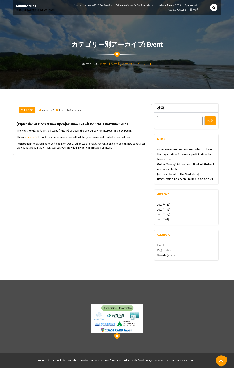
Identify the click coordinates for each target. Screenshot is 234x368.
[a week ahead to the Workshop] (178, 174)
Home (77, 5)
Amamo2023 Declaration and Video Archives (184, 149)
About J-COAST (177, 9)
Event (62, 110)
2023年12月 (164, 204)
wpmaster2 (48, 110)
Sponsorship (191, 5)
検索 (160, 108)
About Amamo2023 (170, 5)
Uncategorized (166, 255)
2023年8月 (163, 219)
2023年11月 (164, 209)
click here (31, 137)
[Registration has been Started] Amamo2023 (185, 179)
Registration (74, 110)
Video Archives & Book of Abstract (135, 5)
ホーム (87, 64)
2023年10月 (164, 214)
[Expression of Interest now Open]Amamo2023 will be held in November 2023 (72, 124)
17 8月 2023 (27, 110)
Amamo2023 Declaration (99, 5)
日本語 (194, 9)
